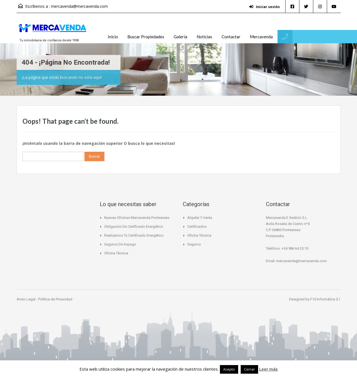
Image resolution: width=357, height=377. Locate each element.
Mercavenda (261, 36)
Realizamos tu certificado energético (134, 235)
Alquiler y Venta (199, 218)
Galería (180, 36)
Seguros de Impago (120, 244)
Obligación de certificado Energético (133, 226)
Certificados (197, 226)
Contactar (231, 36)
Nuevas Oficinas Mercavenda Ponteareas (136, 218)
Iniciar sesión (264, 6)
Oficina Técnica (116, 253)
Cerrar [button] (249, 369)
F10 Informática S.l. (325, 299)
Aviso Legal (26, 299)
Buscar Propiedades (145, 36)
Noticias (204, 36)
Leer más (268, 369)
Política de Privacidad (55, 299)
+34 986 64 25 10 (318, 36)
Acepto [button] (229, 369)
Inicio (113, 36)
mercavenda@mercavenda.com (79, 6)
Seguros (194, 244)
